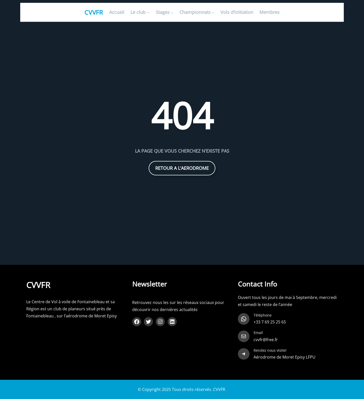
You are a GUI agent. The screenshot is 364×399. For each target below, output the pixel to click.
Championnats (195, 12)
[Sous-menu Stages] (172, 12)
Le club (138, 12)
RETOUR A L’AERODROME (182, 168)
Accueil (116, 12)
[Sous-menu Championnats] (213, 12)
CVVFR (93, 12)
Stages (163, 12)
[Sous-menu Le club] (148, 12)
